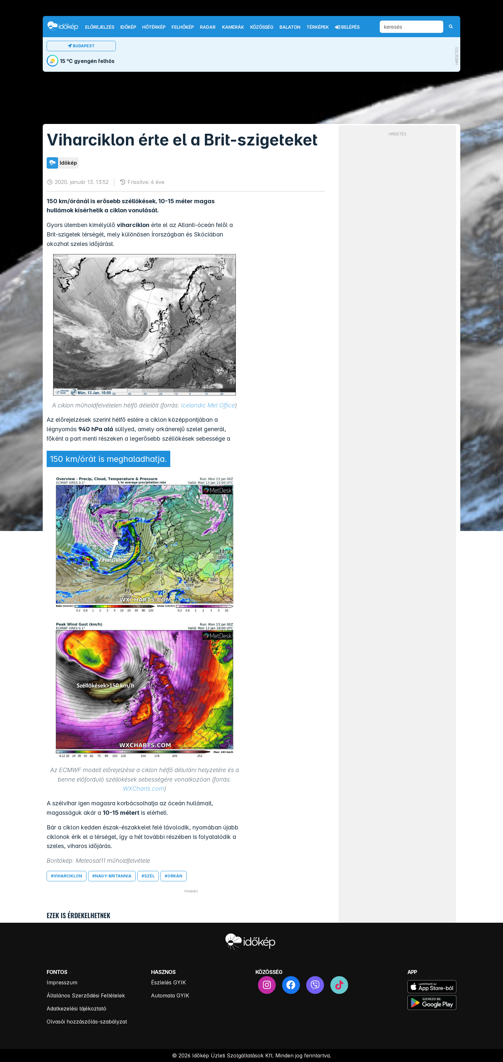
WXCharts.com (143, 788)
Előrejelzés (99, 27)
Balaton (290, 27)
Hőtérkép (153, 27)
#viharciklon (66, 875)
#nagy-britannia (111, 875)
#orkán (173, 875)
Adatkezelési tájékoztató (76, 1008)
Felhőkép (183, 27)
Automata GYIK (170, 995)
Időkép (128, 27)
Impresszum (62, 982)
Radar (208, 27)
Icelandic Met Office (208, 405)
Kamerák (233, 27)
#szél (148, 875)
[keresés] (411, 27)
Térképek (318, 27)
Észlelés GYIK (168, 982)
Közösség (261, 27)
